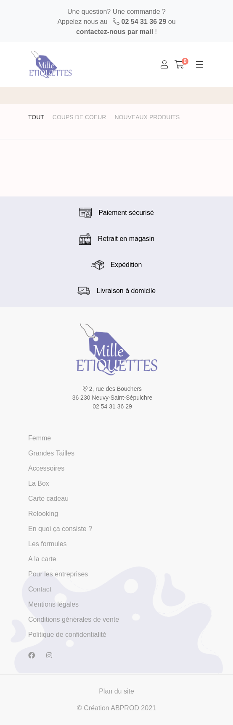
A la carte (42, 559)
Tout (36, 117)
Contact (39, 589)
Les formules (47, 543)
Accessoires (46, 468)
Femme (39, 438)
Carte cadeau (48, 498)
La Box (38, 483)
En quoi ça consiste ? (60, 528)
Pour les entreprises (58, 574)
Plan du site (116, 691)
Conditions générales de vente (73, 619)
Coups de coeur (79, 117)
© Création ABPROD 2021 (116, 708)
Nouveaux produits (147, 117)
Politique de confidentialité (67, 634)
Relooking (43, 513)
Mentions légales (53, 604)
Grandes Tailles (51, 453)
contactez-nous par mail (114, 31)
